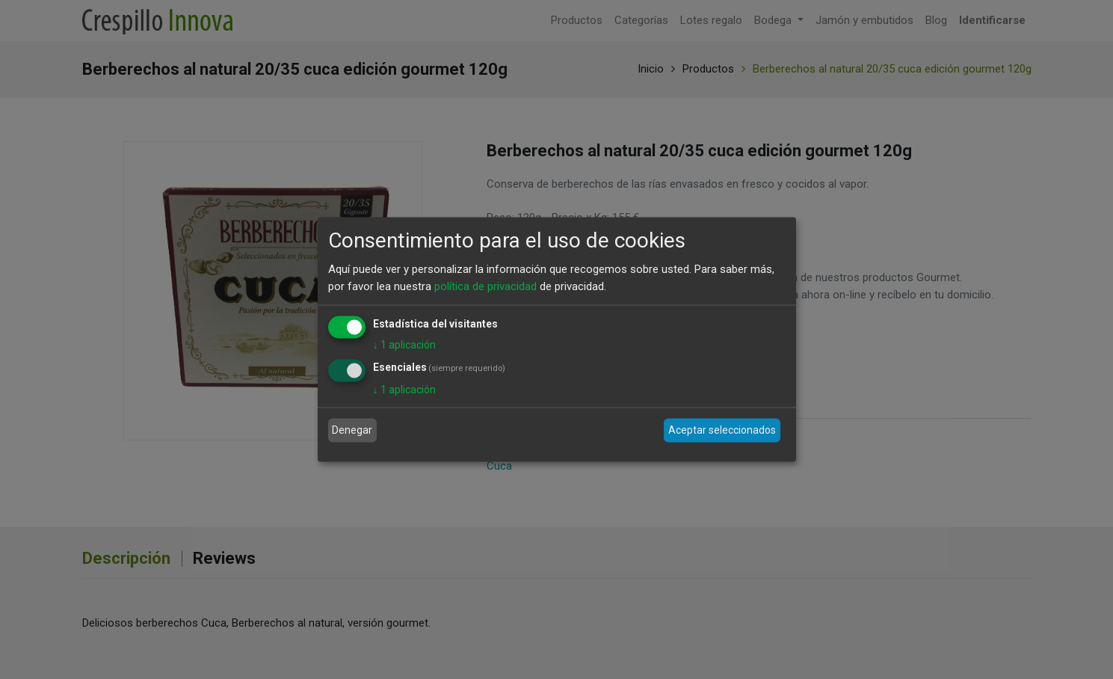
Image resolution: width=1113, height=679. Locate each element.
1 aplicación (404, 345)
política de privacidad (485, 285)
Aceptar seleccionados (722, 430)
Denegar (352, 430)
